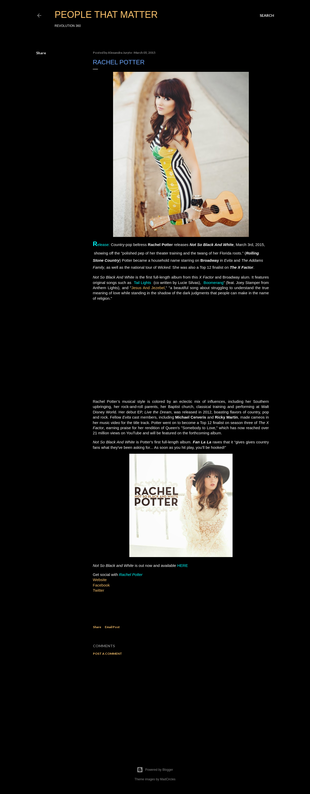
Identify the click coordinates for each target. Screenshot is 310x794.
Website (100, 579)
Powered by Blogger (155, 770)
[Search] (267, 15)
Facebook (101, 585)
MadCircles (168, 779)
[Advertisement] (181, 704)
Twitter (98, 590)
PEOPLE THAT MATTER (106, 14)
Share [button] (41, 53)
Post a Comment (107, 654)
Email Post (112, 627)
